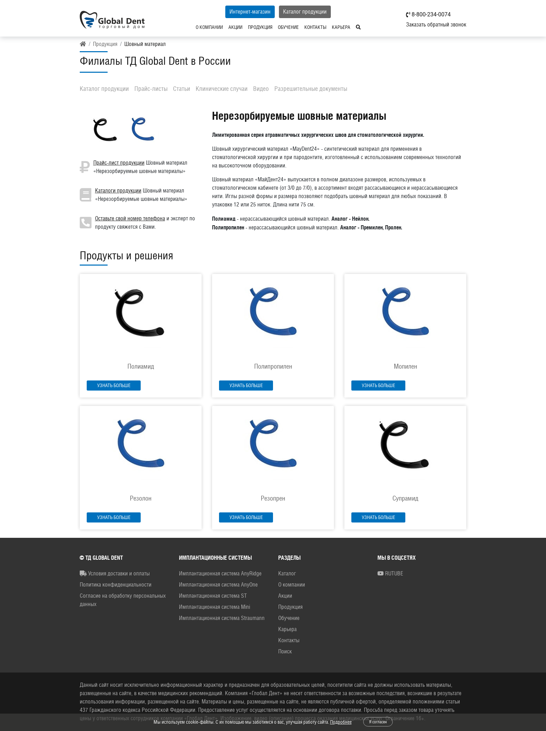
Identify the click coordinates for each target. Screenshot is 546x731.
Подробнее (341, 722)
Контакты (315, 27)
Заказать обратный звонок (436, 24)
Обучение (288, 27)
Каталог (287, 573)
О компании (209, 27)
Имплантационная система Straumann (222, 618)
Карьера (341, 27)
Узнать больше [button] (114, 385)
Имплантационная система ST (213, 595)
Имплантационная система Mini (214, 607)
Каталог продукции (305, 11)
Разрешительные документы (310, 88)
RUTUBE (390, 573)
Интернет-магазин (250, 11)
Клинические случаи (222, 88)
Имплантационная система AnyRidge (220, 573)
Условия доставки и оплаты (115, 573)
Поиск (285, 651)
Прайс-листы (150, 88)
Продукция (260, 27)
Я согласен (378, 722)
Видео (261, 88)
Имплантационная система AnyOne (218, 584)
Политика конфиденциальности (115, 584)
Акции (235, 27)
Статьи (181, 88)
